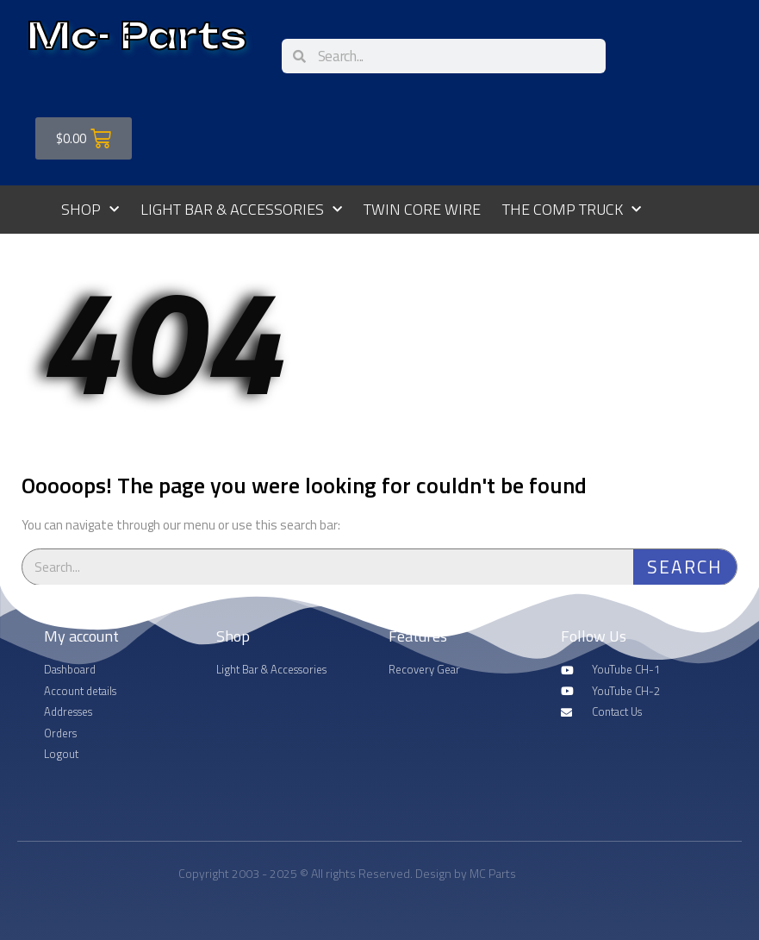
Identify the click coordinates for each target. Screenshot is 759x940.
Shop (90, 210)
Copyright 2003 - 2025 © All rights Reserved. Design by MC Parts (347, 873)
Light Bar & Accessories (241, 210)
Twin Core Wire (422, 209)
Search (684, 566)
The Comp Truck (571, 210)
